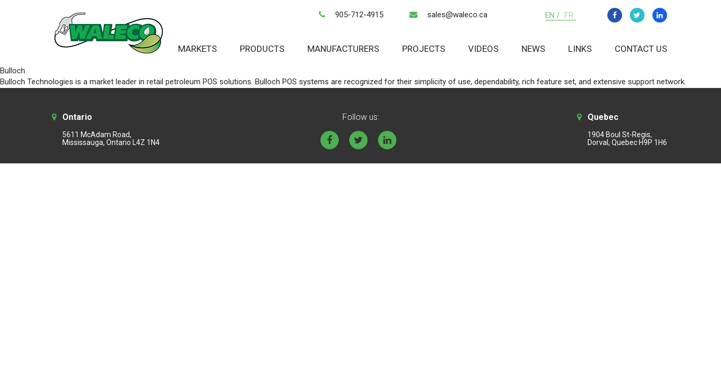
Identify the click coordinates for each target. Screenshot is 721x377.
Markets (197, 48)
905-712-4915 (359, 14)
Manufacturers (343, 48)
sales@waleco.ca (457, 14)
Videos (483, 48)
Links (580, 48)
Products (262, 48)
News (533, 48)
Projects (423, 48)
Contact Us (641, 48)
